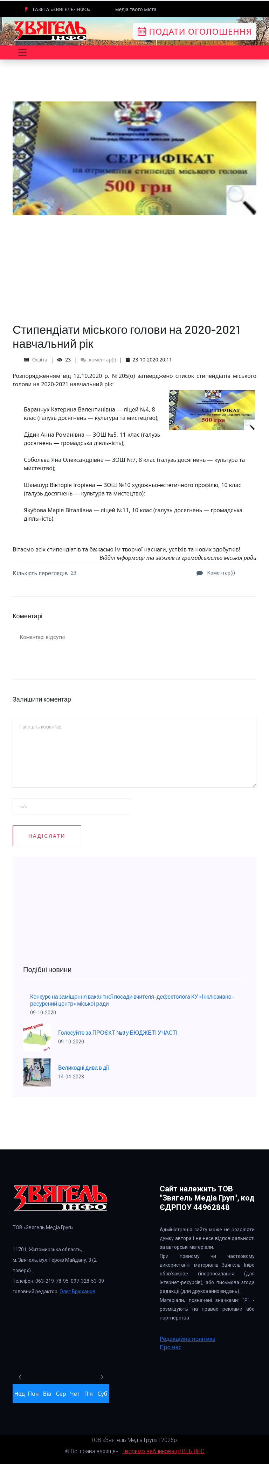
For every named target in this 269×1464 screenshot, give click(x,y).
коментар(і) (98, 359)
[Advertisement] (134, 264)
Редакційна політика (187, 1339)
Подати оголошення (195, 31)
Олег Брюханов (77, 1291)
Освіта (39, 359)
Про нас (170, 1347)
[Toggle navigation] (22, 52)
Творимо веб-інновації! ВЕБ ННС (163, 1451)
